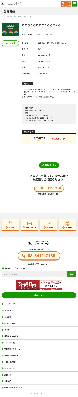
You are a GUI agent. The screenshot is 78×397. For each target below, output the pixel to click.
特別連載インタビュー (13, 349)
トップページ (9, 304)
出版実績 (7, 317)
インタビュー (9, 323)
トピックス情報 (10, 362)
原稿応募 (7, 375)
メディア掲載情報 (11, 356)
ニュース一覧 (9, 343)
